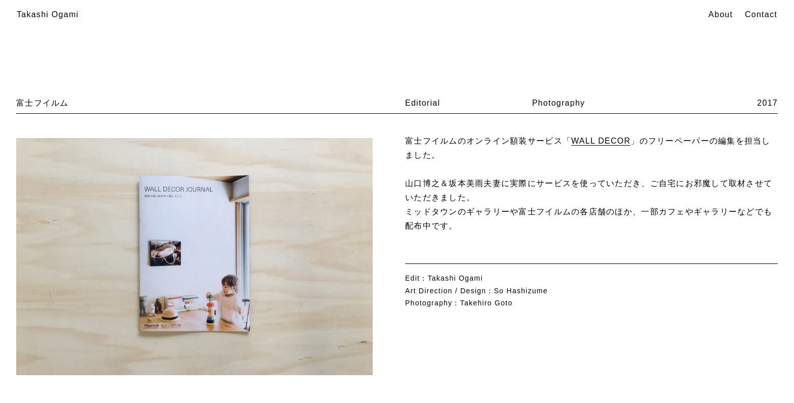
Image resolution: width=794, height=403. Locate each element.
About (720, 14)
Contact (761, 14)
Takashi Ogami (47, 14)
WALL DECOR (600, 141)
